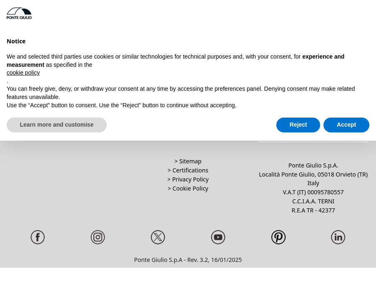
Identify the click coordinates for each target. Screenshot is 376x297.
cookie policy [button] (23, 72)
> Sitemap (188, 161)
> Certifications (188, 170)
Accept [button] (346, 124)
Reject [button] (298, 124)
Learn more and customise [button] (56, 124)
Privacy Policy (190, 179)
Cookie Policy (190, 188)
